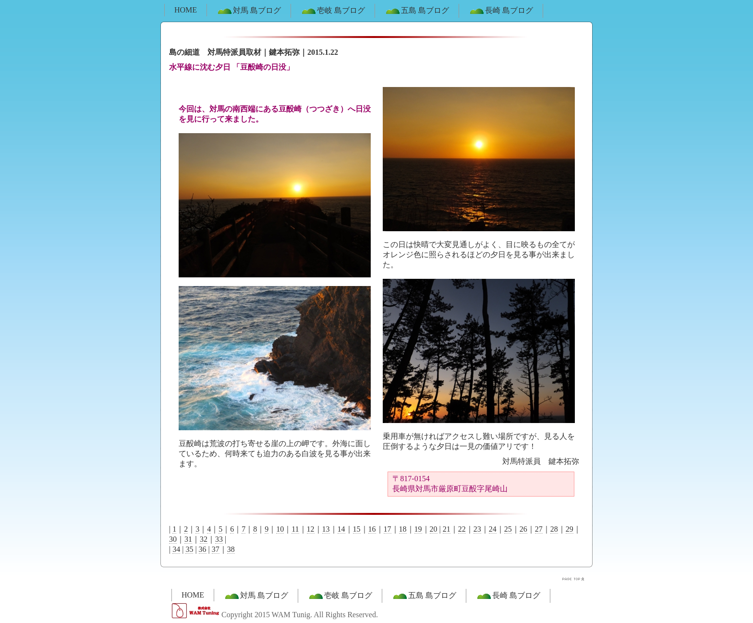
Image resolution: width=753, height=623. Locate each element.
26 (523, 529)
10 (280, 529)
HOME (185, 10)
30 (173, 539)
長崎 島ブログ (501, 11)
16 (372, 529)
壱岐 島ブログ (333, 11)
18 (403, 529)
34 (176, 549)
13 (326, 529)
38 (231, 549)
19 (418, 529)
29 (569, 529)
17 (387, 529)
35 (189, 549)
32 (203, 539)
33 (219, 539)
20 (433, 529)
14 (341, 529)
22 (462, 529)
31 (188, 539)
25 (508, 529)
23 (477, 529)
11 (295, 529)
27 (539, 529)
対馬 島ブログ (249, 11)
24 (493, 529)
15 (357, 529)
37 (215, 549)
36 (202, 549)
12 (311, 529)
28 (554, 529)
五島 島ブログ (417, 11)
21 (446, 529)
